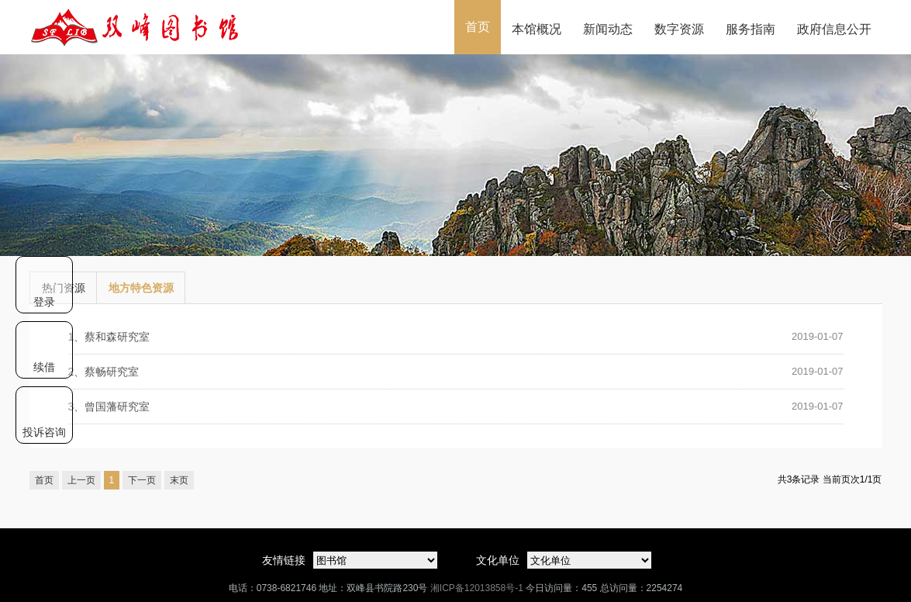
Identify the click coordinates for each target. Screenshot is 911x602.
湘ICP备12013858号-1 (476, 588)
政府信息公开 (834, 29)
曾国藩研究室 (109, 406)
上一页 (81, 480)
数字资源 (679, 29)
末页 (179, 480)
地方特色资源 (141, 288)
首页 (477, 26)
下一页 (142, 480)
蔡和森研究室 (109, 336)
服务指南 (750, 29)
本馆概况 (536, 29)
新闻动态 (608, 29)
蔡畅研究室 (104, 371)
